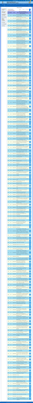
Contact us (26, 402)
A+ (23, 0)
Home (2, 4)
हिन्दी (25, 0)
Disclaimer (23, 402)
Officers (8, 4)
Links (26, 4)
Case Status (29, 5)
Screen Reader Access (15, 0)
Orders (14, 4)
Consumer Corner (9, 402)
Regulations (11, 4)
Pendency (15, 402)
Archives (18, 402)
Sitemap (20, 402)
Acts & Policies (23, 4)
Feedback (12, 402)
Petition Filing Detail (18, 4)
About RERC (4, 5)
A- (19, 0)
